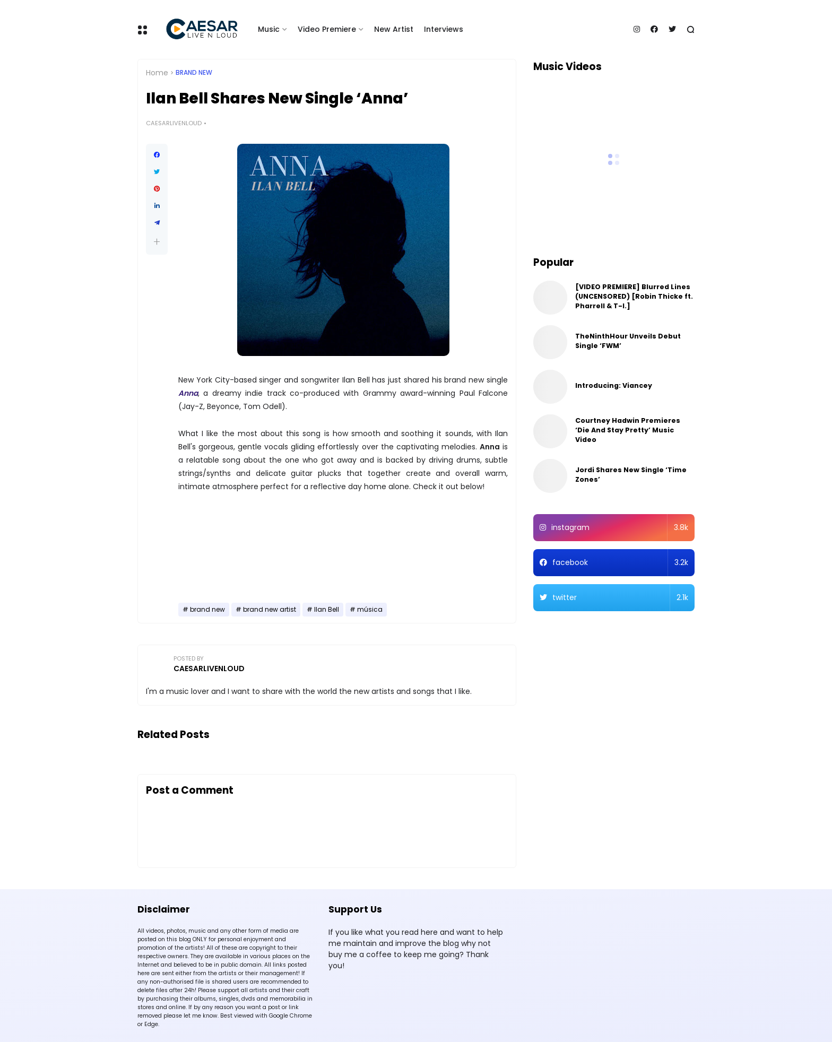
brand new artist (269, 609)
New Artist (393, 29)
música (370, 609)
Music (269, 29)
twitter (620, 597)
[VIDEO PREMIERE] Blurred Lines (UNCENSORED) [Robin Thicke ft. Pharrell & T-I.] (634, 296)
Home (157, 72)
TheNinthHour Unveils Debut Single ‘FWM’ (628, 341)
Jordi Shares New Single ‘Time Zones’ (631, 474)
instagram (620, 527)
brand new (194, 72)
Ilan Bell (326, 609)
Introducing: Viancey (613, 385)
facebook (620, 562)
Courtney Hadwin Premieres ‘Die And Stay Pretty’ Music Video (627, 430)
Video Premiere (327, 29)
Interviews (443, 29)
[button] (157, 242)
